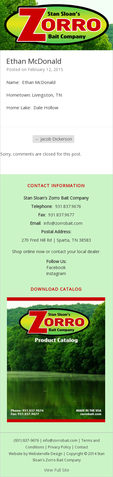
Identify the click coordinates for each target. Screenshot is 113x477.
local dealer (88, 251)
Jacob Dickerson (53, 139)
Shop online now (28, 251)
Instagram (56, 273)
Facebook (56, 267)
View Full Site (56, 470)
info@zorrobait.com (60, 440)
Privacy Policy (59, 447)
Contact (81, 447)
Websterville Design (45, 453)
